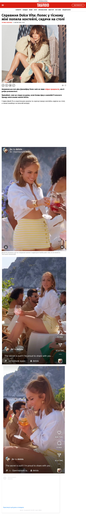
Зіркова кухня (42, 10)
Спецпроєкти (66, 10)
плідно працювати (52, 89)
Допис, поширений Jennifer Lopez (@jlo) (31, 510)
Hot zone (58, 10)
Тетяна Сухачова (7, 22)
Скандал (25, 10)
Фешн (31, 10)
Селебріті (18, 10)
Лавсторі (51, 10)
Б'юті (35, 10)
